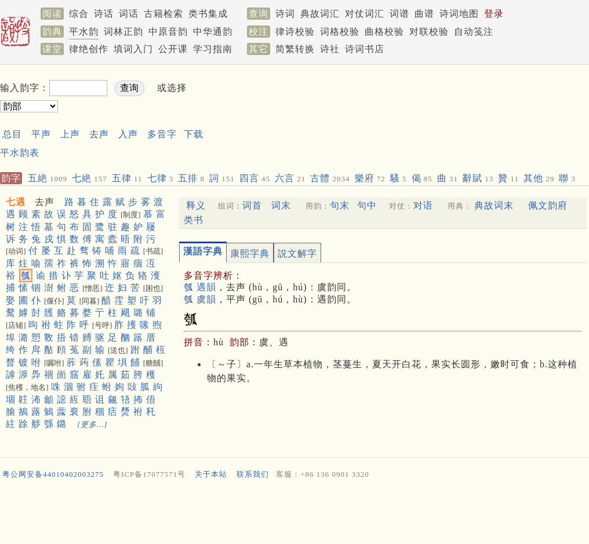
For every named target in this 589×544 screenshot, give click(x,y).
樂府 (370, 178)
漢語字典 (203, 251)
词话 (129, 14)
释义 (196, 205)
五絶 (47, 178)
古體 (330, 178)
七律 (160, 178)
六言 (290, 178)
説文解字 (297, 253)
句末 (340, 205)
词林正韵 (123, 31)
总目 (12, 134)
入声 (128, 134)
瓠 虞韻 (200, 299)
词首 (252, 205)
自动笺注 (473, 31)
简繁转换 (295, 49)
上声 (70, 134)
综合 (79, 14)
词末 (281, 205)
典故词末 (494, 205)
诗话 (104, 14)
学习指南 (212, 49)
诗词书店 (364, 49)
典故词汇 (320, 14)
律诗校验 (295, 31)
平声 (41, 134)
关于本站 (211, 474)
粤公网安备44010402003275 (53, 474)
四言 (254, 178)
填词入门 (133, 49)
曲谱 (424, 14)
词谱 (399, 14)
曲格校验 (384, 31)
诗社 (330, 49)
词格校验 (339, 31)
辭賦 (478, 178)
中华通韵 (212, 31)
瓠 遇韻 (200, 287)
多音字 (162, 134)
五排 (191, 178)
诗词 (285, 14)
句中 (367, 205)
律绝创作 (88, 49)
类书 (193, 220)
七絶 (89, 178)
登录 (494, 14)
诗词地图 (459, 14)
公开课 (173, 49)
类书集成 (208, 14)
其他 (538, 178)
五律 (127, 178)
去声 (99, 134)
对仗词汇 (364, 14)
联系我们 (253, 474)
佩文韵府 (548, 205)
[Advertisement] (294, 514)
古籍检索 (163, 14)
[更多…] (92, 424)
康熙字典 (250, 253)
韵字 (11, 178)
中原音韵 (168, 31)
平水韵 (84, 31)
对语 (423, 205)
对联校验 (429, 31)
